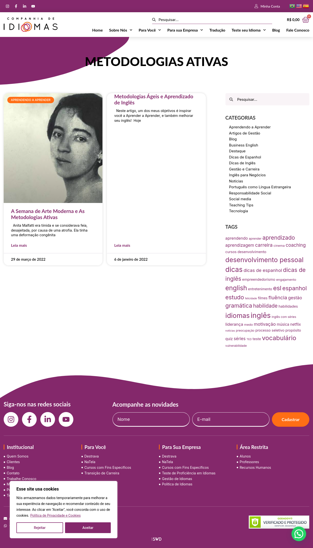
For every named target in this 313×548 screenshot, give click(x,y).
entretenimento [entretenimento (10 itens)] (260, 289)
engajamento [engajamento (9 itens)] (286, 279)
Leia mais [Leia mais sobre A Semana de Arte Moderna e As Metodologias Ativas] (19, 245)
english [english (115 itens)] (236, 288)
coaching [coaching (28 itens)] (296, 245)
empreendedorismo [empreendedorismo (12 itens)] (258, 279)
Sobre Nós (120, 30)
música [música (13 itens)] (283, 324)
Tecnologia (238, 211)
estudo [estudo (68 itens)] (234, 297)
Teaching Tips (241, 205)
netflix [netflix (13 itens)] (295, 324)
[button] (298, 533)
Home (97, 30)
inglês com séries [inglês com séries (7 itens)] (284, 317)
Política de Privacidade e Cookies (55, 515)
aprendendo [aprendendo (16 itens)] (236, 238)
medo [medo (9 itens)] (248, 324)
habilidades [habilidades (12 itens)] (288, 306)
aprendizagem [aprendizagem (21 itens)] (239, 245)
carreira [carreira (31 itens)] (263, 245)
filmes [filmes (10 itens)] (263, 298)
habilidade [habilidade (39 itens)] (265, 306)
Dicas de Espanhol (245, 157)
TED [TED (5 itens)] (249, 339)
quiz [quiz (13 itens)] (229, 338)
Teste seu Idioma (249, 30)
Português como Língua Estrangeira (260, 187)
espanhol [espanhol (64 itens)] (294, 288)
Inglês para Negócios (247, 175)
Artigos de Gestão (244, 133)
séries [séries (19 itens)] (240, 338)
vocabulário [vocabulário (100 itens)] (279, 338)
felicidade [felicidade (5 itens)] (251, 298)
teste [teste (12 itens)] (257, 339)
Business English (243, 145)
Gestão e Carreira (244, 169)
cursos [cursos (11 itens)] (231, 252)
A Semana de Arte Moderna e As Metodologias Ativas (48, 214)
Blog (276, 30)
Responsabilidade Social (250, 193)
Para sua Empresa (185, 30)
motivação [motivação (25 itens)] (265, 324)
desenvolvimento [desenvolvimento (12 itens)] (251, 252)
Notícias (236, 181)
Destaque (237, 151)
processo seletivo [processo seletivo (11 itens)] (269, 330)
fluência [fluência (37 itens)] (277, 297)
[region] (63, 509)
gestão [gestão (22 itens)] (295, 297)
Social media (240, 199)
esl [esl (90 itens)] (277, 288)
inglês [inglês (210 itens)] (261, 315)
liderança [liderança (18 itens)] (234, 324)
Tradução (217, 30)
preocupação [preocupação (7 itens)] (245, 330)
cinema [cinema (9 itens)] (279, 245)
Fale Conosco (297, 30)
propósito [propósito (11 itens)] (293, 330)
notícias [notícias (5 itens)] (230, 330)
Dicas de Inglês (242, 163)
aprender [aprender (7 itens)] (255, 238)
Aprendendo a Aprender (250, 127)
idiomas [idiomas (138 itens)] (237, 316)
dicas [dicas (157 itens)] (234, 269)
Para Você (150, 30)
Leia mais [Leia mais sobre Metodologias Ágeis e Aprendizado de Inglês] (122, 245)
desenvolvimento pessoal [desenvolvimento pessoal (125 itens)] (264, 260)
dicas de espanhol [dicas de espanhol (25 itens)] (263, 270)
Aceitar (87, 528)
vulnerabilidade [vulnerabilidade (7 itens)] (236, 345)
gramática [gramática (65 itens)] (238, 305)
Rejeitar (39, 528)
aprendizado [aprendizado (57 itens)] (278, 237)
